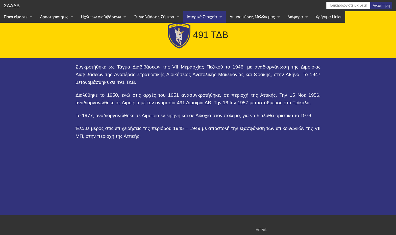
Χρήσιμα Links (328, 17)
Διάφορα (295, 17)
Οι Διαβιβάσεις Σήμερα (154, 17)
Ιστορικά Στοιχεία (202, 17)
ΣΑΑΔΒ (12, 5)
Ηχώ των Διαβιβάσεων (101, 17)
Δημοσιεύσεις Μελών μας (252, 17)
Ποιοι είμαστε (15, 17)
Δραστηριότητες (54, 17)
